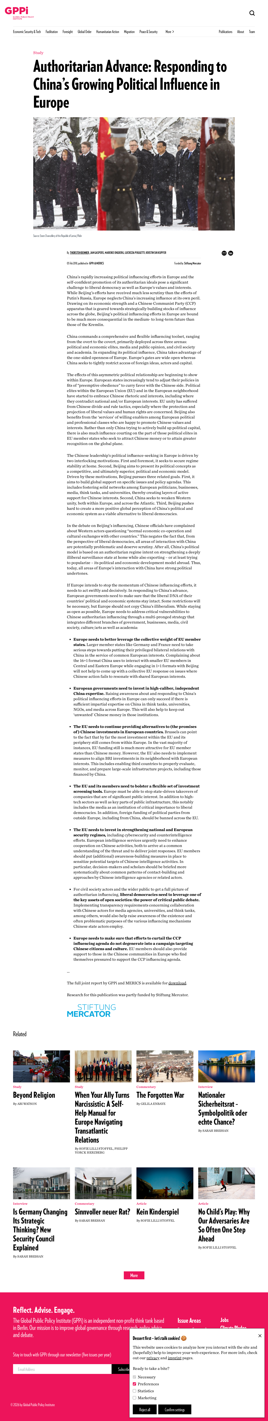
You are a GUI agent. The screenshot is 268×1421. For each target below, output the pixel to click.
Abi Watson (27, 1104)
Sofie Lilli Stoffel (96, 1148)
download (177, 982)
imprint (175, 1357)
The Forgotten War (160, 1095)
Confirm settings (175, 1409)
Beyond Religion (34, 1095)
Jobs (224, 1319)
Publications (225, 31)
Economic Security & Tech (27, 31)
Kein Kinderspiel (157, 1212)
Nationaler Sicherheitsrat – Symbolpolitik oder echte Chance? (222, 1108)
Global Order (84, 31)
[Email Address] (62, 1369)
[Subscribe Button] (124, 1369)
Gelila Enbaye (153, 1104)
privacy (152, 1357)
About (240, 31)
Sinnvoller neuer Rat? (102, 1212)
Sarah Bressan (215, 1131)
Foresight (68, 31)
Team (252, 31)
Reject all (144, 1409)
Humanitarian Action (107, 31)
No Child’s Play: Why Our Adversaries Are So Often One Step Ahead (224, 1225)
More (134, 1275)
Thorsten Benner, (80, 253)
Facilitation (52, 31)
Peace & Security (148, 31)
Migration (129, 31)
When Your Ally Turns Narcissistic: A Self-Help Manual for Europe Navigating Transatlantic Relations (102, 1117)
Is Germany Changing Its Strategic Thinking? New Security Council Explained (40, 1229)
